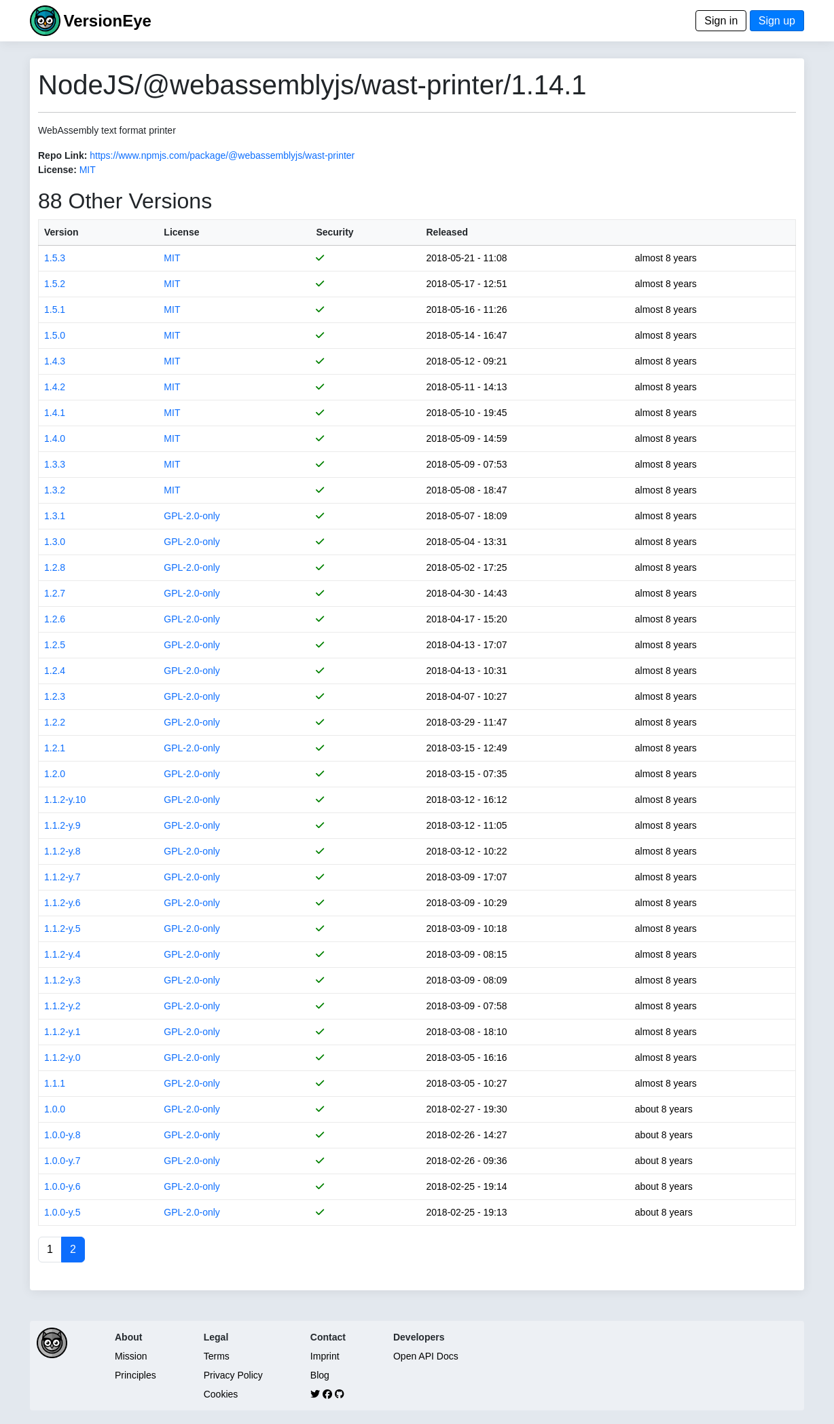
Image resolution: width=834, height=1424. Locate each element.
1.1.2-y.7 (62, 877)
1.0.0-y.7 (62, 1160)
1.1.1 (54, 1083)
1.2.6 (54, 619)
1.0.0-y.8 (62, 1134)
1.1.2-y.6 (62, 902)
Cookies (221, 1394)
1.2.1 (54, 748)
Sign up (777, 20)
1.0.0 (54, 1109)
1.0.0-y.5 (62, 1212)
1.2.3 (54, 696)
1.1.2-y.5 (62, 928)
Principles (135, 1375)
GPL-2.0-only (191, 515)
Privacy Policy (233, 1375)
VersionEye (107, 21)
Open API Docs (425, 1356)
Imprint (325, 1356)
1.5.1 (54, 309)
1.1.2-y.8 (62, 851)
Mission (131, 1356)
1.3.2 (54, 490)
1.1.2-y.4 (62, 954)
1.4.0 (54, 438)
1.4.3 (54, 361)
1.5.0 (54, 335)
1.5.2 (54, 283)
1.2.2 (54, 722)
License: (57, 169)
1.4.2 (54, 386)
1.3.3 (54, 464)
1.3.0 (54, 541)
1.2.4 (54, 670)
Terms (217, 1356)
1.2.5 (54, 644)
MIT (87, 169)
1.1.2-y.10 (65, 799)
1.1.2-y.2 (62, 1005)
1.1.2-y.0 (62, 1057)
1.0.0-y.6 (62, 1186)
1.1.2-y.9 (62, 825)
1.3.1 (54, 515)
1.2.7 (54, 593)
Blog (319, 1375)
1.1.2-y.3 (62, 980)
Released (446, 232)
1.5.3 (54, 257)
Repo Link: (62, 155)
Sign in (721, 20)
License (181, 232)
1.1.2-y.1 (62, 1031)
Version (61, 232)
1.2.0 (54, 773)
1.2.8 (54, 567)
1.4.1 (54, 412)
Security (334, 232)
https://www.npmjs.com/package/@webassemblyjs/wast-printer (222, 155)
